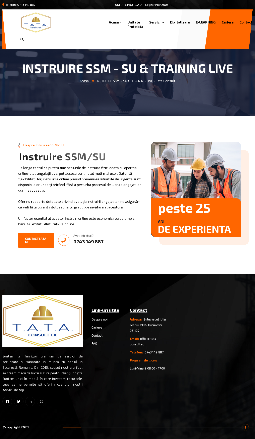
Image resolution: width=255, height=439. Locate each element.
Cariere (228, 22)
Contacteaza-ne (36, 240)
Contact (246, 22)
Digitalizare (180, 22)
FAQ (94, 343)
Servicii (155, 22)
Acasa (114, 22)
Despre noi (99, 319)
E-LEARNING (206, 22)
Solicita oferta (60, 39)
